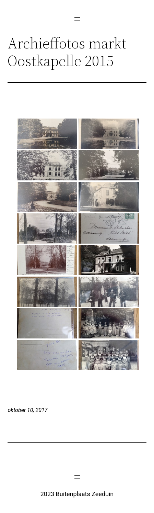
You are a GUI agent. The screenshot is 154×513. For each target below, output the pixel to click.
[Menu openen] (77, 19)
